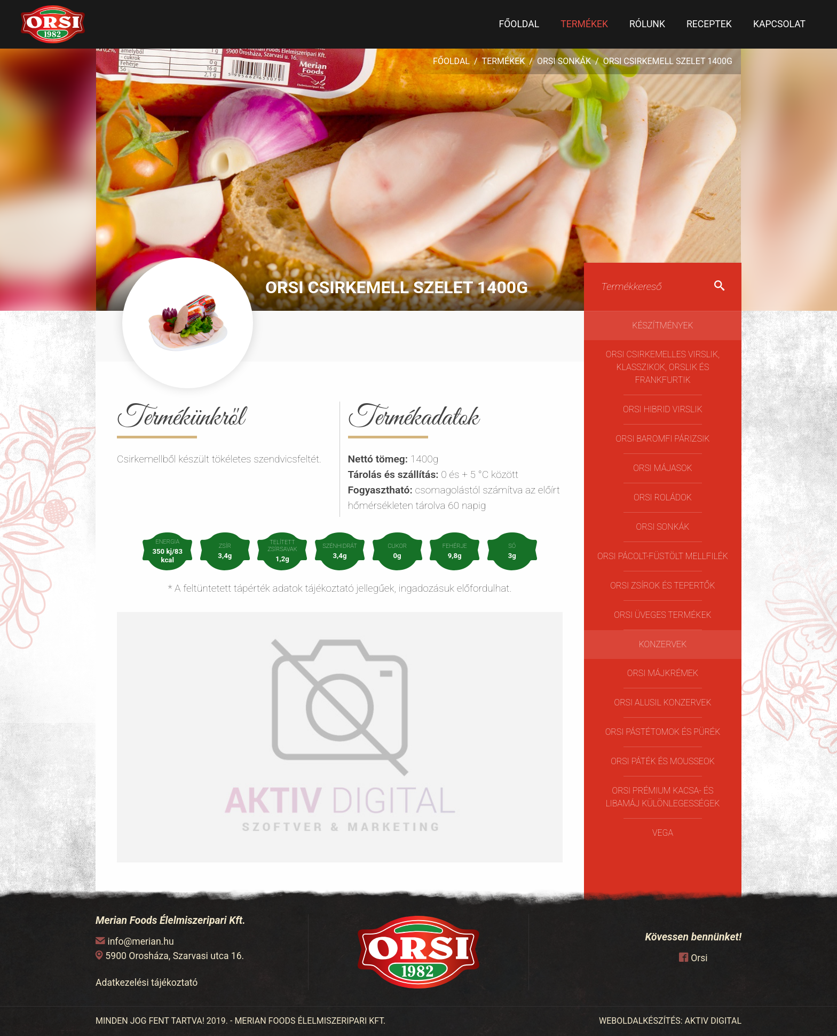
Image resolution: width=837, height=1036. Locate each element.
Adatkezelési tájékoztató (147, 982)
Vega (662, 833)
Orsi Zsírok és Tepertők (662, 585)
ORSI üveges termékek (662, 615)
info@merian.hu (140, 941)
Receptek (709, 24)
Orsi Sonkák (564, 61)
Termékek (584, 24)
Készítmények (662, 325)
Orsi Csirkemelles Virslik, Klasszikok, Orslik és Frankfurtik (663, 367)
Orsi (699, 958)
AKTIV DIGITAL (713, 1021)
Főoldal (519, 24)
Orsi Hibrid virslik (662, 409)
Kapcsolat (779, 24)
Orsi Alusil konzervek (662, 702)
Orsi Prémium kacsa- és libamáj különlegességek (663, 797)
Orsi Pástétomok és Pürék (663, 732)
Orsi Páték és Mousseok (663, 761)
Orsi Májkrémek (663, 673)
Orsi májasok (662, 468)
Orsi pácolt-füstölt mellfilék (662, 556)
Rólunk (647, 24)
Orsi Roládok (663, 497)
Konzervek (663, 644)
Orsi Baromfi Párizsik (663, 439)
